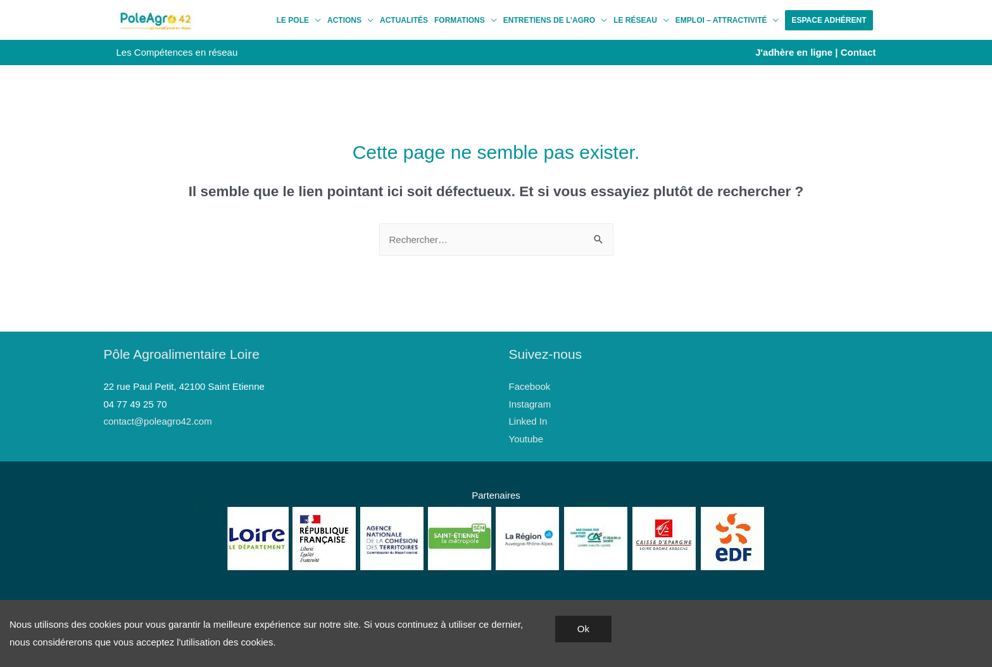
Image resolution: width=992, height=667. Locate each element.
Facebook (530, 386)
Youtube (526, 438)
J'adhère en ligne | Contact (815, 52)
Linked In (528, 421)
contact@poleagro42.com (158, 421)
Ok (583, 628)
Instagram (530, 404)
